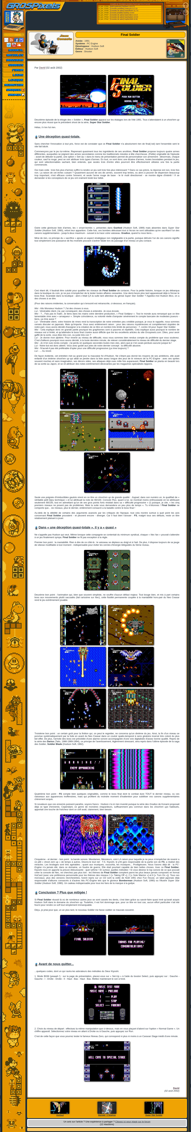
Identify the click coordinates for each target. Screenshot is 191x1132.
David (42, 67)
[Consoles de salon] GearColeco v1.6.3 (124, 15)
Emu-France (144, 4)
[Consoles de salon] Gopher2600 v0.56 (124, 19)
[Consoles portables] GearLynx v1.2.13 (123, 8)
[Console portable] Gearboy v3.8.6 (122, 13)
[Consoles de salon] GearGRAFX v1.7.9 (124, 11)
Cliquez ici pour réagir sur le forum (132, 1121)
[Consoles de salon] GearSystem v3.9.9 (124, 17)
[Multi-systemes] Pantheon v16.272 (122, 6)
